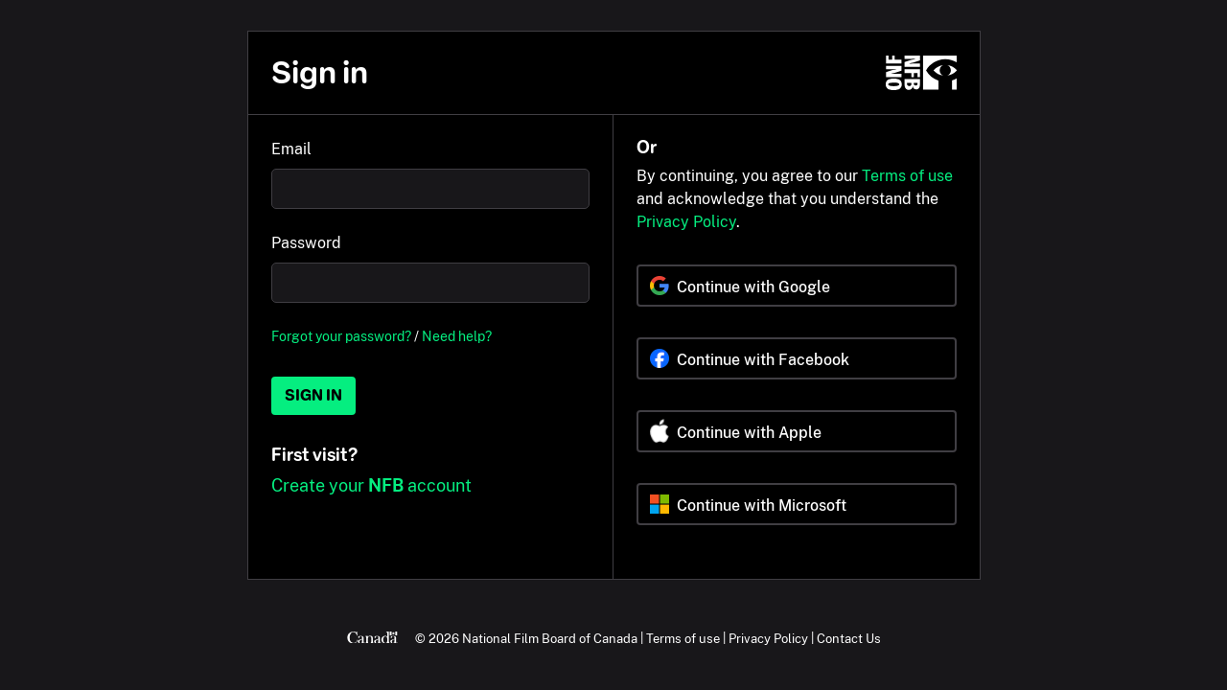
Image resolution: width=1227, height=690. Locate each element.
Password (306, 243)
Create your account (371, 485)
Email (291, 149)
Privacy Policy (686, 222)
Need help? (457, 336)
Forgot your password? (341, 336)
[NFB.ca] (921, 73)
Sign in (313, 395)
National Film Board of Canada (549, 638)
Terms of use (907, 176)
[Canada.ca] (372, 638)
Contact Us (849, 638)
